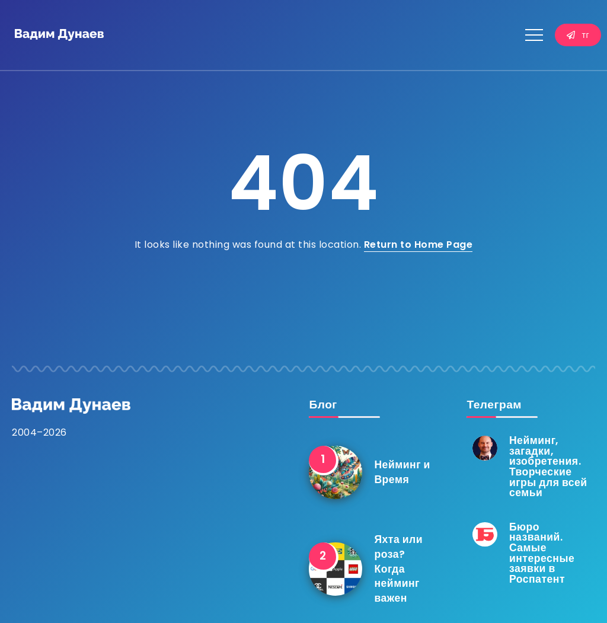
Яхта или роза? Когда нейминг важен (398, 568)
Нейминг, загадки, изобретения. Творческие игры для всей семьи (548, 466)
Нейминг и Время (402, 472)
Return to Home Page (418, 244)
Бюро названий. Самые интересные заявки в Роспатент (541, 553)
